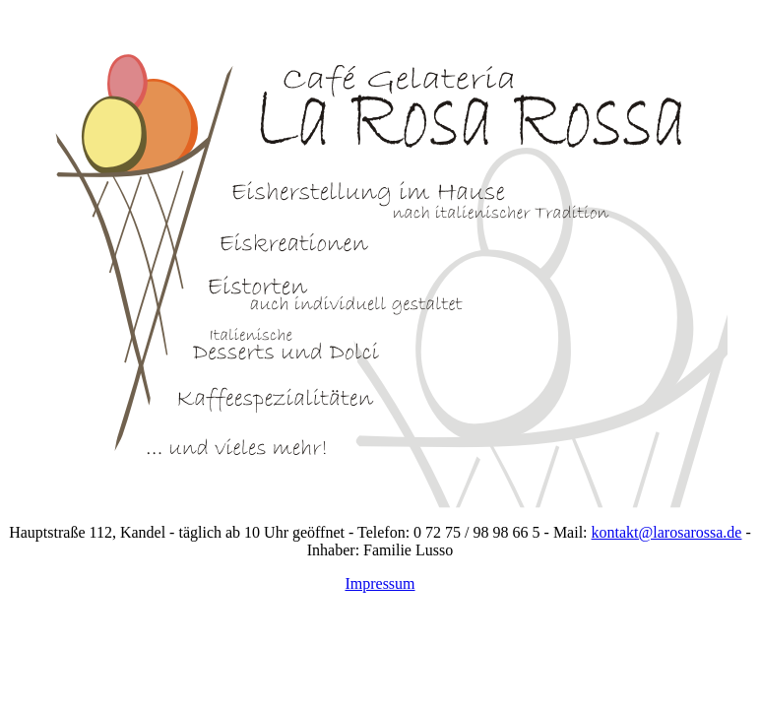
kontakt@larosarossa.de (667, 532)
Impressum (379, 583)
